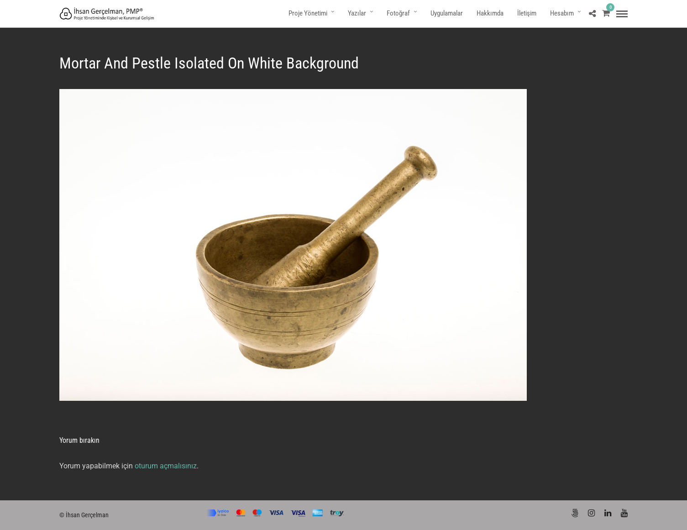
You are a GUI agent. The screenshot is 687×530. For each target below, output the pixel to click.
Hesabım (562, 13)
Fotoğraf (398, 13)
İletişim (526, 13)
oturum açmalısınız (166, 466)
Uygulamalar (446, 13)
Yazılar (357, 13)
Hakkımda (490, 13)
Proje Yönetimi (307, 13)
